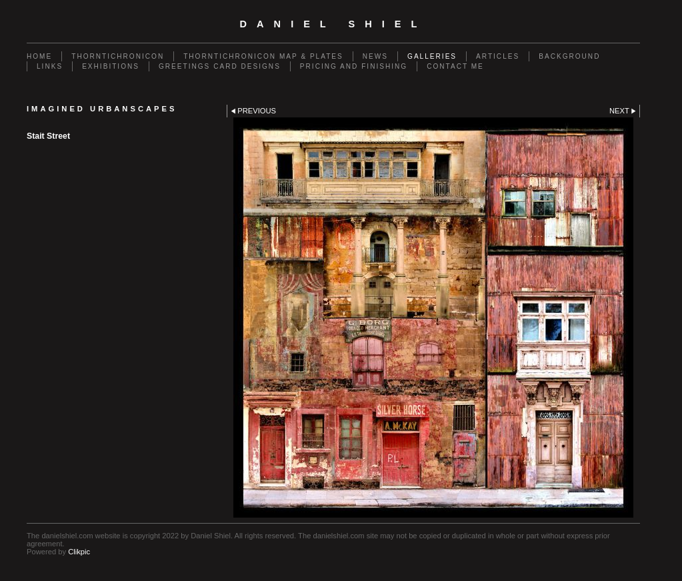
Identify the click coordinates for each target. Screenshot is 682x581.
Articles (497, 56)
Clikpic (79, 552)
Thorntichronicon (117, 56)
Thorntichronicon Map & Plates (263, 56)
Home (39, 56)
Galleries (432, 56)
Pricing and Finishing (353, 66)
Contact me (455, 66)
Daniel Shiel (333, 24)
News (375, 56)
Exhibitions (110, 66)
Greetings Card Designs (220, 66)
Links (50, 66)
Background (569, 56)
